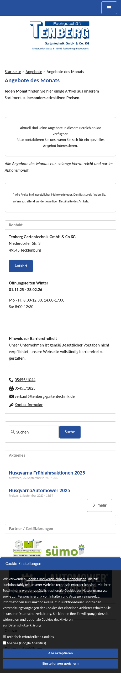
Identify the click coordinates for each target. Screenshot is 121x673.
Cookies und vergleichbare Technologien (56, 585)
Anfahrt (20, 265)
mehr (102, 505)
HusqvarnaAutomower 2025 (39, 490)
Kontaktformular (29, 404)
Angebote (33, 71)
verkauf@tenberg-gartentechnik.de (45, 396)
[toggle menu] (109, 7)
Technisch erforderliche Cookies (30, 643)
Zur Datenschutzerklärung (22, 632)
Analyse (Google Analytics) (26, 649)
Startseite (13, 71)
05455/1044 (25, 379)
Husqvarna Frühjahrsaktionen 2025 (47, 473)
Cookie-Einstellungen (23, 569)
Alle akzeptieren (60, 659)
